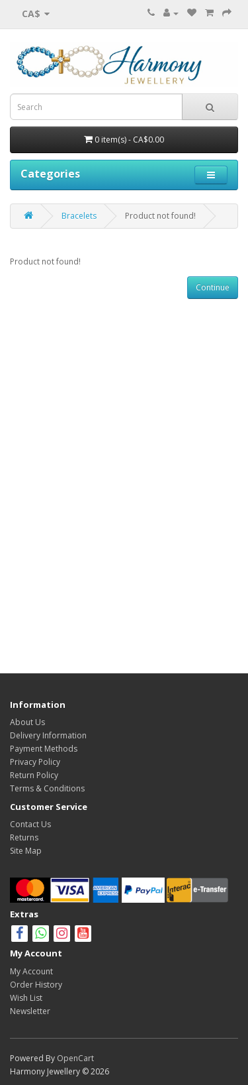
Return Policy (34, 775)
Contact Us (30, 824)
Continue (212, 287)
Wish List (26, 997)
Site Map (26, 850)
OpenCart (75, 1058)
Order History (36, 984)
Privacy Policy (35, 762)
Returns (24, 837)
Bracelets (79, 215)
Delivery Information (48, 735)
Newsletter (30, 1011)
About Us (27, 722)
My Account (31, 971)
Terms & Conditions (47, 788)
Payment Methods (43, 748)
